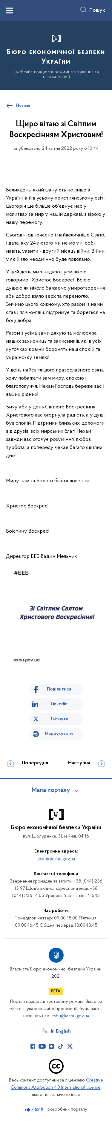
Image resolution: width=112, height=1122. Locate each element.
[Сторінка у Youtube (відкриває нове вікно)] (42, 1046)
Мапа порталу (51, 790)
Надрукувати (59, 733)
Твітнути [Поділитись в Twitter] (59, 719)
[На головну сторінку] (56, 55)
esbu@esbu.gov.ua (56, 858)
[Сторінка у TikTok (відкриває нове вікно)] (60, 1046)
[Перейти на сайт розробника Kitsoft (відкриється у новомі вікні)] (35, 1109)
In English (61, 1031)
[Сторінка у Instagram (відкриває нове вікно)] (51, 1046)
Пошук (97, 10)
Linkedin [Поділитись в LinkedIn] (59, 704)
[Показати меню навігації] (9, 10)
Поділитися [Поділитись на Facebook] (59, 689)
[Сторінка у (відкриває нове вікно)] (79, 1046)
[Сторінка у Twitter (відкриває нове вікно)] (69, 1046)
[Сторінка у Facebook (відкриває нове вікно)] (32, 1046)
